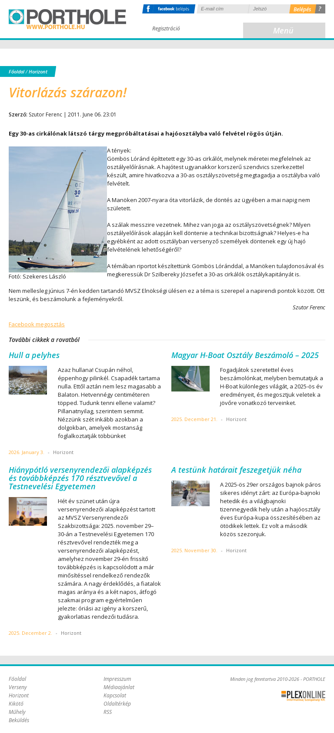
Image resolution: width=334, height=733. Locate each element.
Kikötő (16, 703)
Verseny (18, 687)
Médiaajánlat (119, 687)
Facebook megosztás (37, 324)
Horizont (38, 71)
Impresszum (117, 679)
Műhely (17, 712)
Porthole (67, 19)
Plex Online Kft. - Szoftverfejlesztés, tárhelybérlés (303, 696)
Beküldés (19, 720)
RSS (108, 712)
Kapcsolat (115, 695)
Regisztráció (166, 28)
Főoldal (16, 71)
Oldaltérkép (117, 703)
